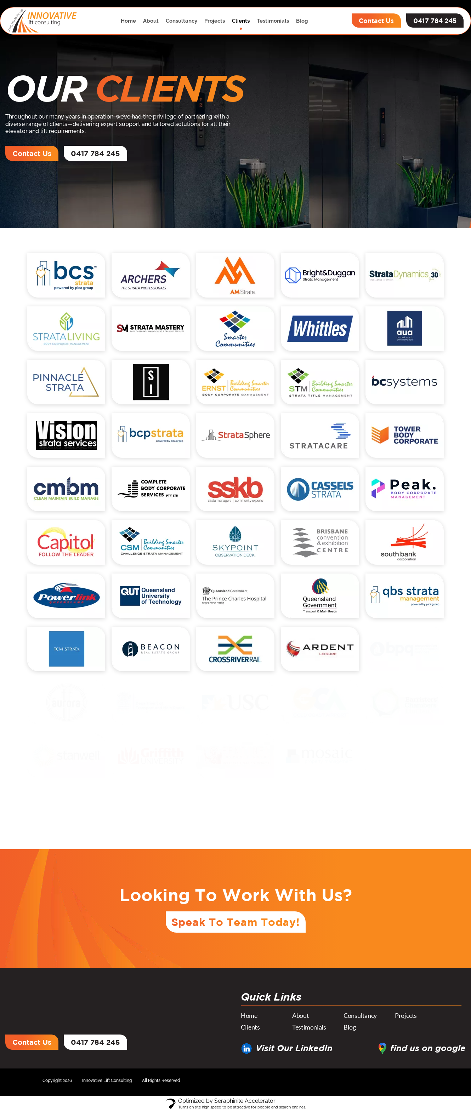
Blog (302, 21)
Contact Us (376, 20)
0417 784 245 (434, 20)
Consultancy (181, 21)
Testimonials (273, 21)
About (151, 21)
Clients (241, 21)
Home (128, 21)
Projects (214, 21)
